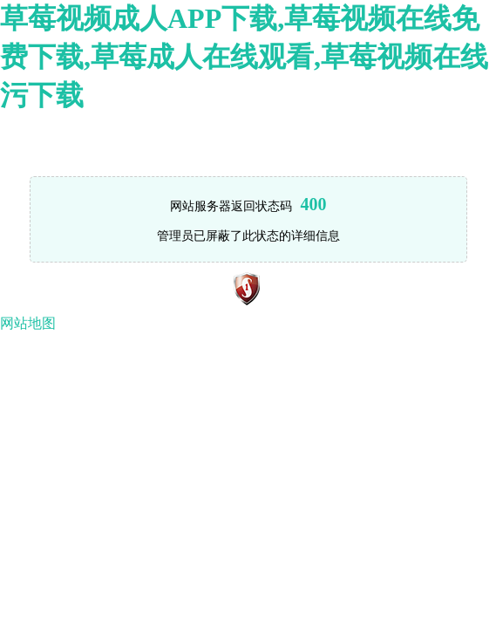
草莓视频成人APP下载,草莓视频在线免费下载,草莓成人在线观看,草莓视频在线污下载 (244, 57)
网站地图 (28, 323)
